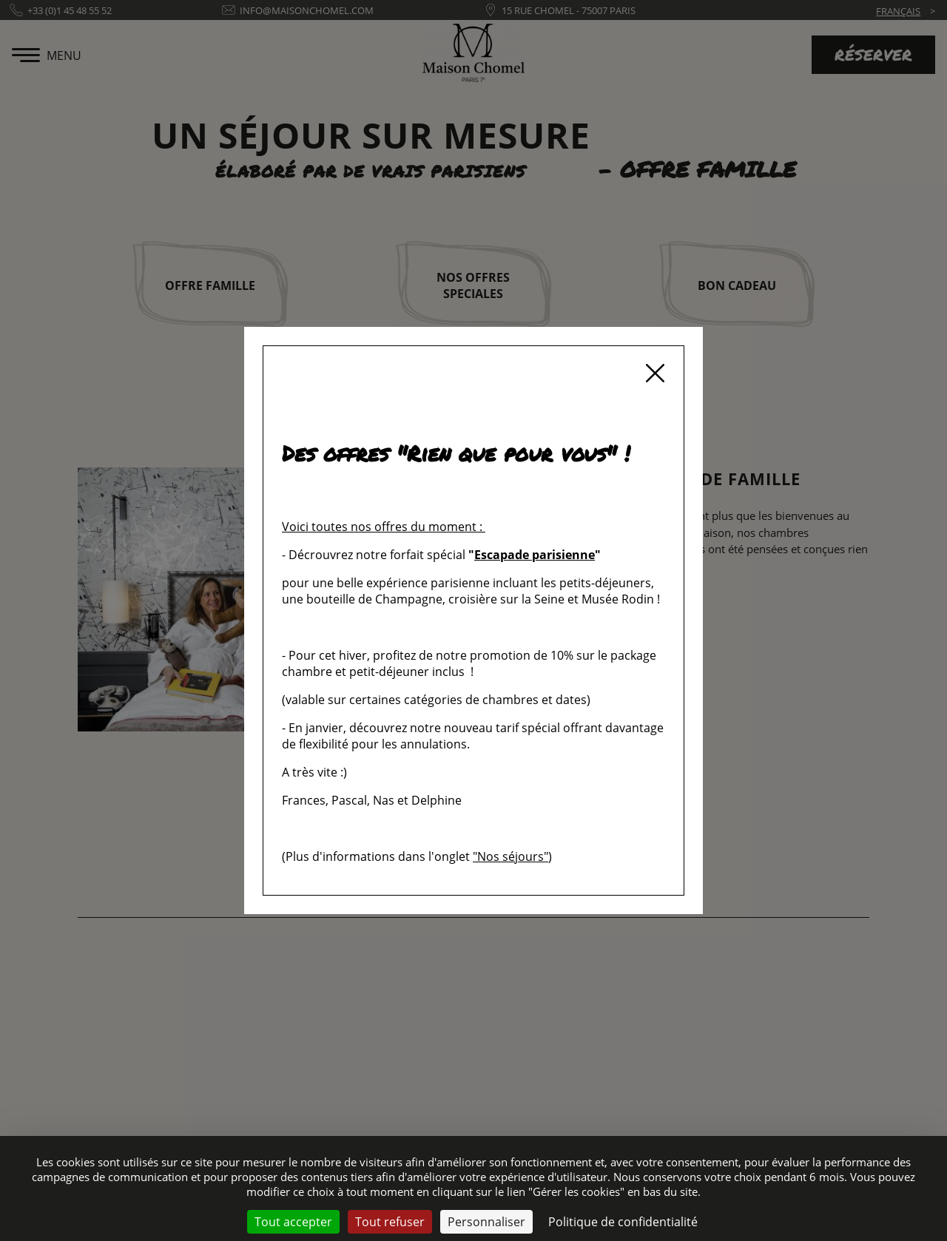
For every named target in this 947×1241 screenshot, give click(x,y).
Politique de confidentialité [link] (623, 1222)
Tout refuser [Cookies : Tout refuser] (390, 1222)
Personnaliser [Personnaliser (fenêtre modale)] (486, 1222)
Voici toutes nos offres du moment (379, 526)
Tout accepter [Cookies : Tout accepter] (293, 1222)
